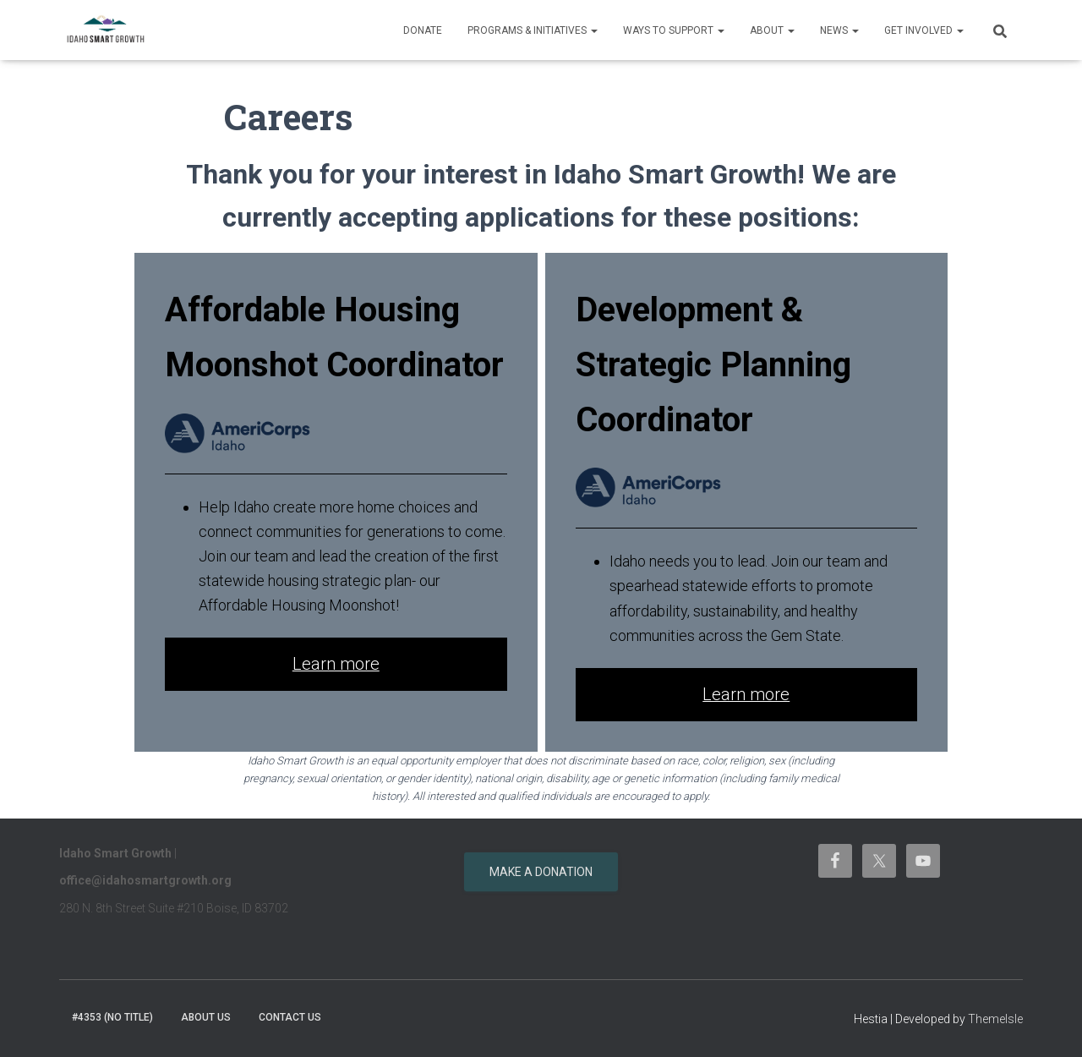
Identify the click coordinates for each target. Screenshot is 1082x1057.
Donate (422, 30)
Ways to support (673, 30)
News (839, 30)
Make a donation (541, 872)
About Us (206, 1017)
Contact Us (290, 1017)
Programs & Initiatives (532, 30)
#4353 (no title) (112, 1017)
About (772, 30)
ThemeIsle (995, 1019)
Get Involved (924, 30)
